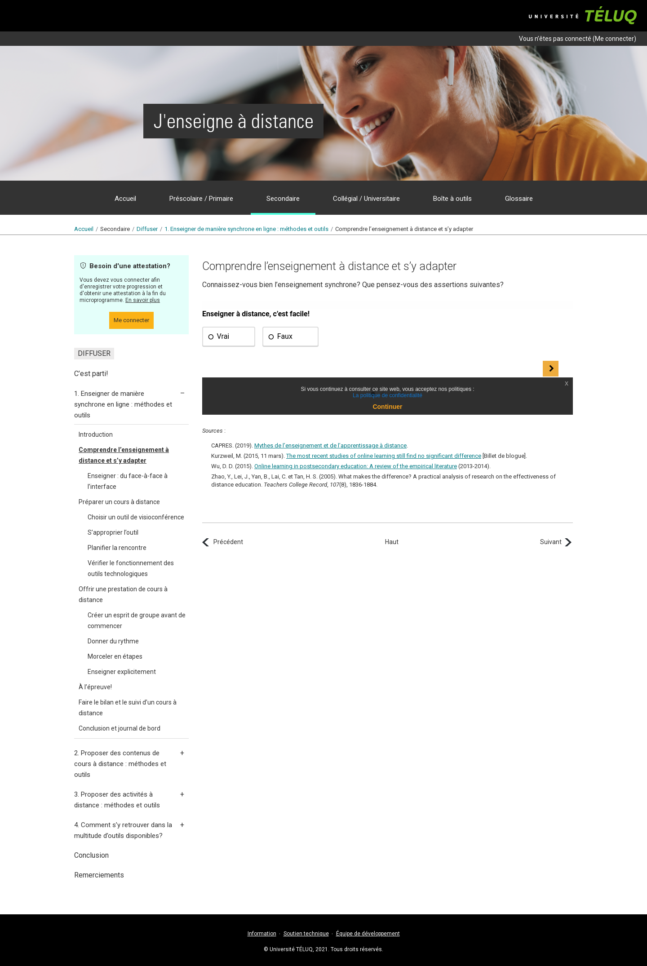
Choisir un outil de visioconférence (136, 517)
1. (246, 229)
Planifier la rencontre (117, 547)
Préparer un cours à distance (119, 501)
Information (262, 934)
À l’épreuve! (95, 687)
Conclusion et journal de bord (119, 728)
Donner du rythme (113, 641)
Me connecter (614, 38)
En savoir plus (142, 300)
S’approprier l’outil (113, 532)
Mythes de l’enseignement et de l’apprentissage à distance (330, 445)
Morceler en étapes (115, 656)
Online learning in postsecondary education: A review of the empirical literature (355, 466)
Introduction (96, 434)
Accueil (83, 229)
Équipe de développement (368, 934)
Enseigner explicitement (122, 671)
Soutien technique (306, 934)
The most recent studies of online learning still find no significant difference (383, 455)
